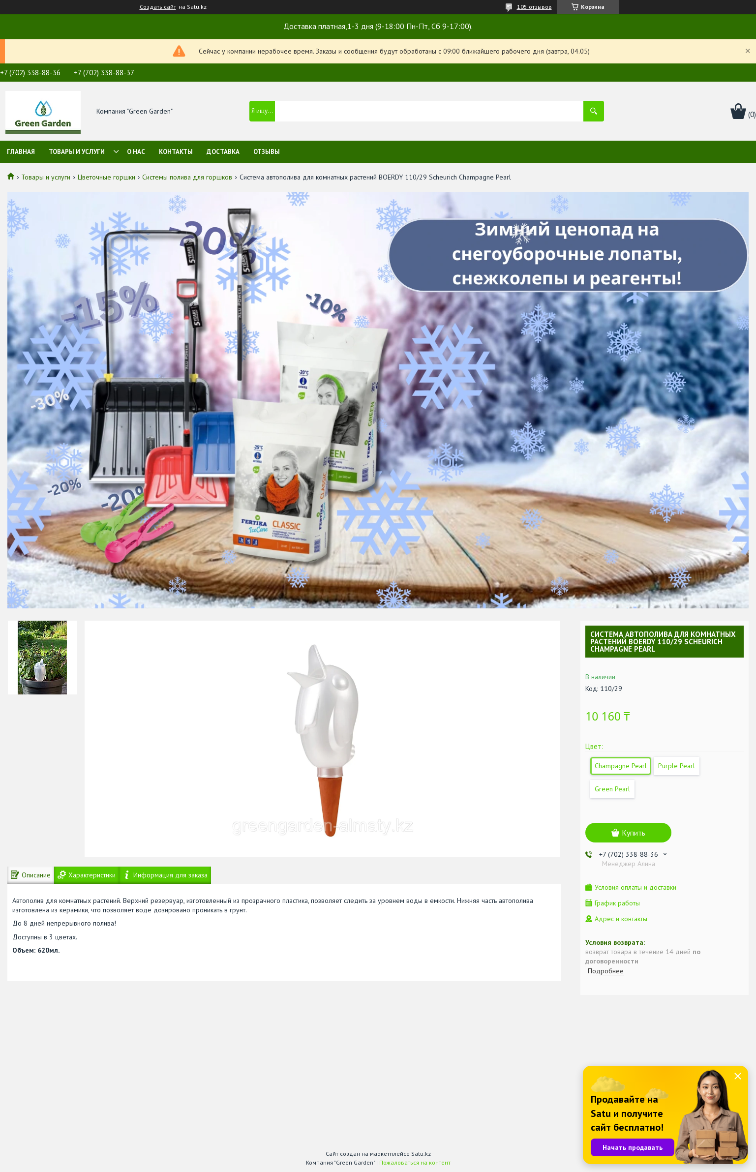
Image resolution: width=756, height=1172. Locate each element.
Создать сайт (158, 6)
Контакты (176, 152)
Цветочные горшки (106, 177)
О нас (136, 152)
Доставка (223, 152)
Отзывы (266, 152)
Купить (633, 833)
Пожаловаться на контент (415, 1162)
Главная (21, 152)
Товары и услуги (77, 152)
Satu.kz (421, 1153)
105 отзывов (534, 6)
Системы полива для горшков (187, 177)
